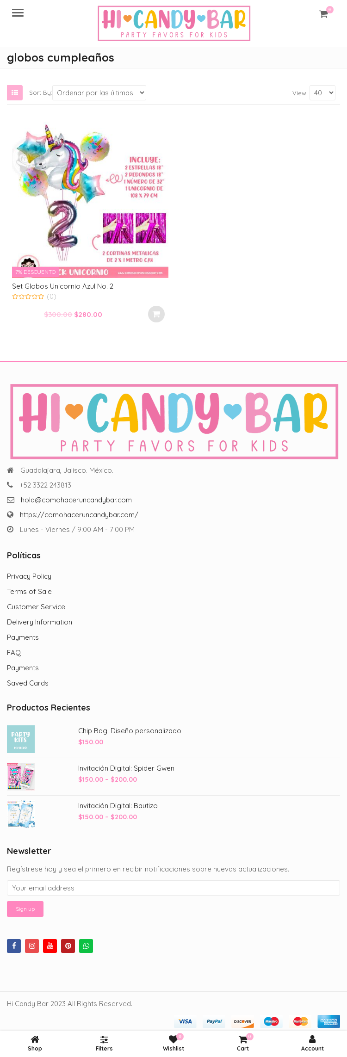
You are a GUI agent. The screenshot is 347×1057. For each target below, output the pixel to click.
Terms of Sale (29, 591)
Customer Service (36, 606)
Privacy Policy (29, 576)
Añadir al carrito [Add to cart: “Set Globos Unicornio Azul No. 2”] (156, 314)
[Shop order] (99, 92)
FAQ (14, 652)
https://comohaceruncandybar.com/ (79, 514)
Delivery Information (39, 622)
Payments (23, 637)
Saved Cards (28, 683)
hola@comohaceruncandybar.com (76, 499)
